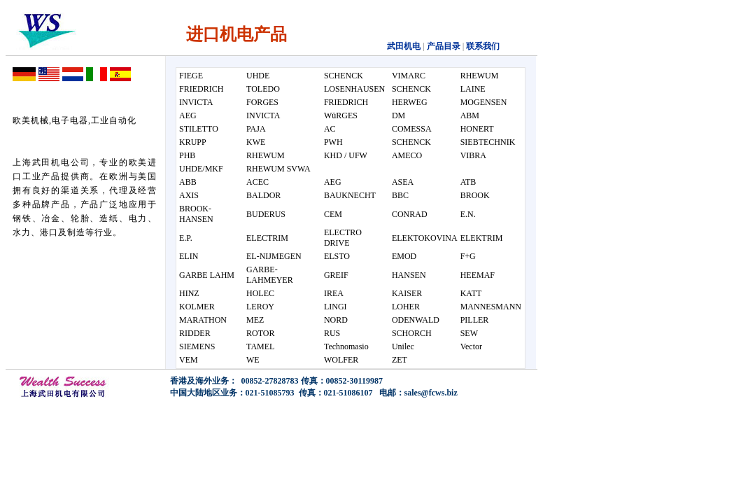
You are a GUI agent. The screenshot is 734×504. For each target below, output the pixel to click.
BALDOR (263, 195)
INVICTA (196, 102)
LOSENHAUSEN (354, 89)
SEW (469, 333)
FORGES (262, 102)
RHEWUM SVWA (278, 169)
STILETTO (198, 129)
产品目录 (442, 46)
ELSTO (337, 256)
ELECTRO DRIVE (343, 237)
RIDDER (195, 333)
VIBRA (473, 155)
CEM (333, 214)
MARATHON (203, 320)
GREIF (336, 275)
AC (330, 129)
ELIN (188, 256)
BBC (400, 195)
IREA (334, 293)
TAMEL (260, 346)
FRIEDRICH (201, 89)
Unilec (403, 346)
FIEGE (191, 75)
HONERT (477, 129)
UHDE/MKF (201, 169)
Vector (471, 346)
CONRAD (410, 214)
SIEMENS (197, 346)
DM (398, 115)
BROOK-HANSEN (196, 214)
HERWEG (410, 102)
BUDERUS (265, 214)
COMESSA (412, 129)
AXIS (189, 195)
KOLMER (197, 307)
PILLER (474, 320)
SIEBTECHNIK (488, 142)
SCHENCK (343, 75)
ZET (399, 360)
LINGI (335, 307)
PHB (187, 155)
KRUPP (192, 142)
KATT (471, 293)
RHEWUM (479, 75)
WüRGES (341, 115)
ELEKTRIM (481, 238)
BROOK (475, 195)
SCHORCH (412, 333)
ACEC (257, 182)
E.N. (468, 214)
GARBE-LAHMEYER (269, 275)
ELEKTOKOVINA (425, 238)
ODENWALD (415, 320)
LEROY (260, 307)
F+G (468, 256)
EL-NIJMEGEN (274, 256)
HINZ (189, 293)
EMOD (404, 256)
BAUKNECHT (350, 195)
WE (253, 360)
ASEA (403, 182)
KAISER (407, 293)
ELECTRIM (267, 238)
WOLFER (341, 360)
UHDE (257, 75)
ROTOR (260, 333)
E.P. (185, 238)
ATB (468, 182)
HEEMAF (477, 275)
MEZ (255, 320)
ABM (469, 115)
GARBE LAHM (206, 275)
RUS (332, 333)
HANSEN (409, 275)
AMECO (407, 155)
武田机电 (404, 46)
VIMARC (408, 75)
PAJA (256, 129)
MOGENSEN (483, 102)
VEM (188, 360)
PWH (333, 142)
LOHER (406, 307)
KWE (255, 142)
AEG (188, 115)
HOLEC (260, 293)
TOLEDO (263, 89)
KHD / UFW (345, 155)
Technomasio (346, 346)
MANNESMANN (490, 307)
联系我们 (483, 46)
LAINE (473, 89)
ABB (188, 182)
